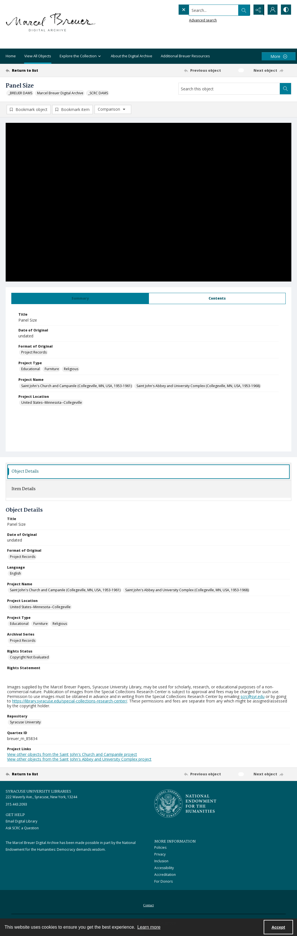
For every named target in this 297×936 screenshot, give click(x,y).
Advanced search (191, 20)
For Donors (163, 881)
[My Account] (271, 10)
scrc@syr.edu (252, 696)
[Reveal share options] (257, 10)
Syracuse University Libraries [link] (38, 792)
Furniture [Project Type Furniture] (52, 369)
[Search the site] (202, 10)
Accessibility (164, 868)
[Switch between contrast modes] (285, 10)
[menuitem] (148, 905)
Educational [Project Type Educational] (30, 369)
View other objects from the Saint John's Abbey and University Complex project (79, 759)
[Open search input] (243, 10)
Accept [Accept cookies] (278, 927)
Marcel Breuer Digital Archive (60, 93)
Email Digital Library (21, 821)
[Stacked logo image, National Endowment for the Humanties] (185, 804)
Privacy (160, 854)
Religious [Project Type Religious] (71, 369)
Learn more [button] (149, 927)
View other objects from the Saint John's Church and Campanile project (72, 754)
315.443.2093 (16, 804)
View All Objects (37, 55)
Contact (148, 905)
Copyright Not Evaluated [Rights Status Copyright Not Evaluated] (29, 657)
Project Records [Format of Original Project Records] (34, 352)
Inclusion (161, 861)
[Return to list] (44, 70)
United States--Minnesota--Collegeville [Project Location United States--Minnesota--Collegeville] (51, 402)
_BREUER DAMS (20, 93)
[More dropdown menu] (279, 56)
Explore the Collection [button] (81, 56)
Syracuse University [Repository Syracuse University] (25, 722)
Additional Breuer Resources (185, 55)
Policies (160, 847)
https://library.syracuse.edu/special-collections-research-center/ (69, 701)
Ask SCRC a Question (22, 828)
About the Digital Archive (131, 55)
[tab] (80, 298)
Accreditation (165, 874)
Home (11, 55)
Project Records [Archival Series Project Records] (22, 640)
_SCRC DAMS (98, 93)
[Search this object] (229, 88)
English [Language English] (15, 573)
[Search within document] (285, 88)
